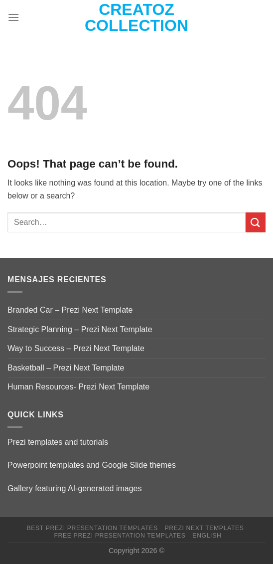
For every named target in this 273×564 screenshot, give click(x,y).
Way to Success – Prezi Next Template (75, 348)
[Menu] (13, 17)
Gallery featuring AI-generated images (74, 488)
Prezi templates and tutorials (57, 442)
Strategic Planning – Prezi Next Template (79, 329)
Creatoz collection (136, 17)
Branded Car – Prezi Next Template (70, 310)
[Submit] (256, 222)
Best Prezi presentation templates (92, 528)
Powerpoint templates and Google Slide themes (91, 465)
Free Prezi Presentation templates (120, 535)
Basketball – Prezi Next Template (65, 368)
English (206, 535)
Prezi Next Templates (204, 528)
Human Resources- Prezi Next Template (78, 386)
